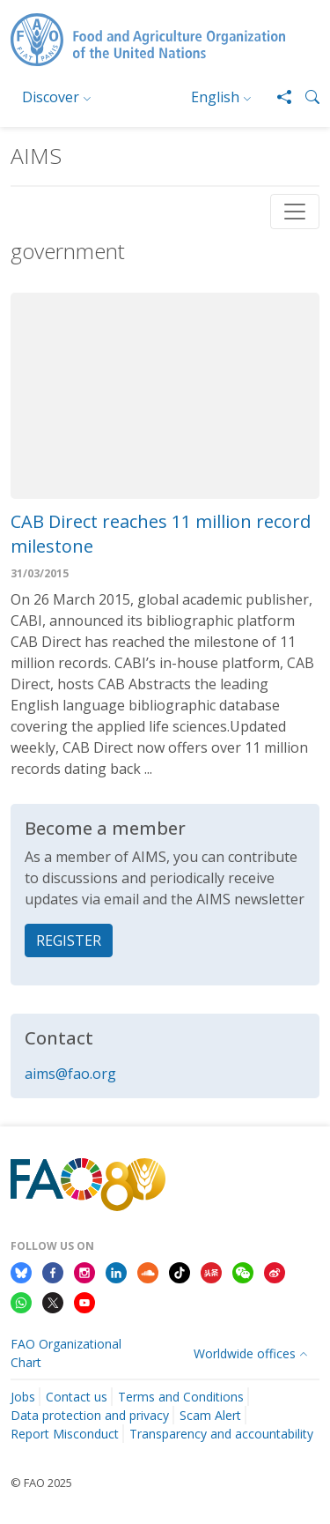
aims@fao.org (70, 1073)
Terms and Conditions (181, 1396)
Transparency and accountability (221, 1433)
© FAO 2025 (41, 1483)
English (215, 97)
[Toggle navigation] (294, 211)
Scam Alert (210, 1415)
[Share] (277, 97)
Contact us (76, 1396)
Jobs (23, 1396)
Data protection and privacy (90, 1415)
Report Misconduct (65, 1433)
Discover (50, 97)
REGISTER (68, 940)
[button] (305, 97)
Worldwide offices (245, 1353)
